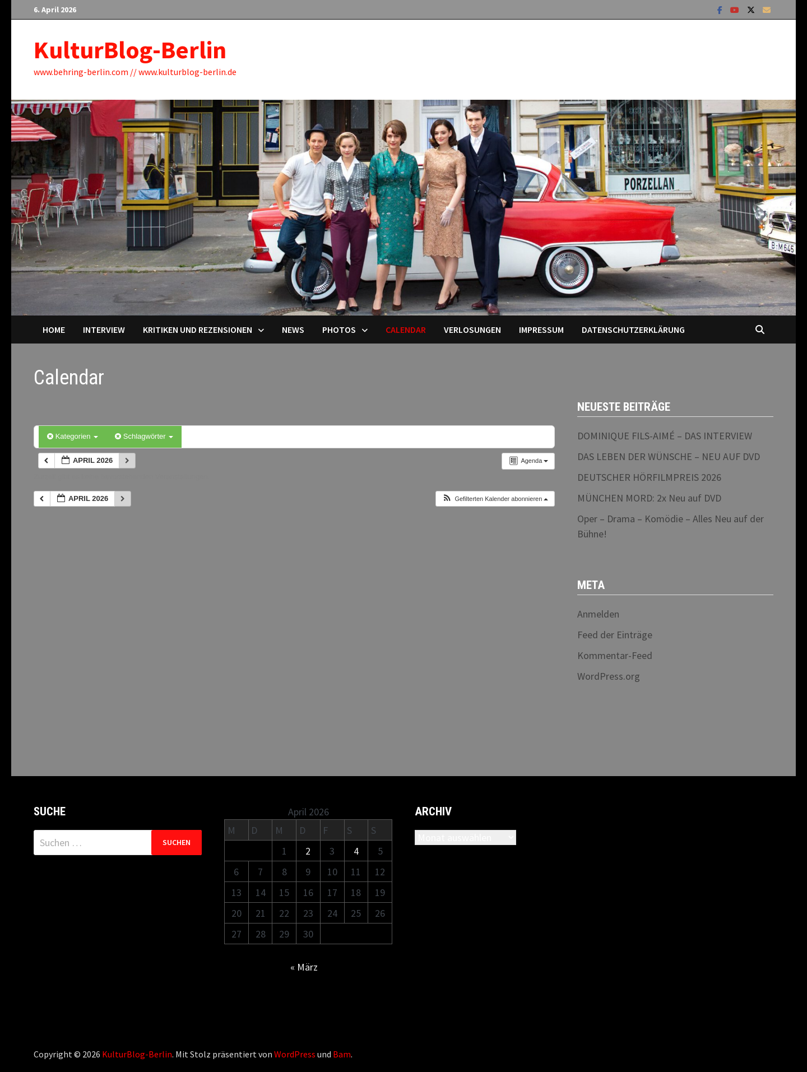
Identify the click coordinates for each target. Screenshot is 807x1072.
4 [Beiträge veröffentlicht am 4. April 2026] (356, 850)
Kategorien (72, 436)
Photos (339, 329)
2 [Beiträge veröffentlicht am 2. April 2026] (307, 850)
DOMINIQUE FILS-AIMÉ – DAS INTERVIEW (664, 435)
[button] (495, 499)
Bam (342, 1054)
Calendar (406, 329)
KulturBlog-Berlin (130, 49)
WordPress (295, 1054)
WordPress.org (608, 676)
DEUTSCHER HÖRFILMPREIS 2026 (649, 477)
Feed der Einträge (614, 634)
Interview (104, 329)
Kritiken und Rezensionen (197, 329)
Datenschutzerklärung (633, 329)
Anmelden (598, 613)
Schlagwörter (144, 436)
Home (54, 329)
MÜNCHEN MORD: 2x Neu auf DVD (649, 497)
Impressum (541, 329)
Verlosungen (472, 329)
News (293, 329)
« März (304, 966)
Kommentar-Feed (614, 655)
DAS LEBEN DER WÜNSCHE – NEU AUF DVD (668, 456)
